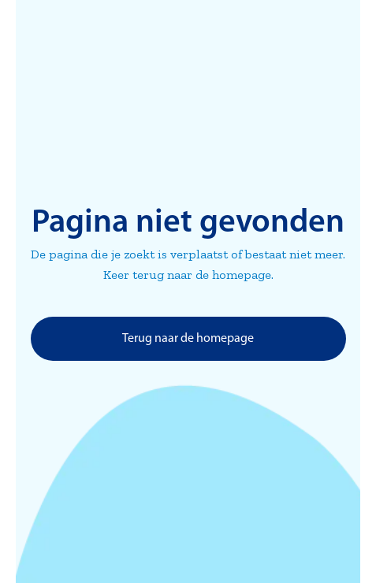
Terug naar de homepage (188, 338)
